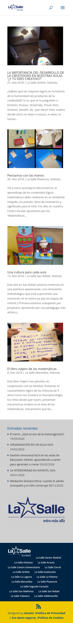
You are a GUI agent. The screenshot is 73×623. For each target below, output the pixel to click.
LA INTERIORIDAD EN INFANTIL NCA (32, 470)
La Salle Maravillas (36, 372)
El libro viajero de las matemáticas (32, 369)
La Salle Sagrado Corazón (34, 586)
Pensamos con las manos (25, 175)
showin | (30, 613)
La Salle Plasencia (38, 179)
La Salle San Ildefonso (21, 591)
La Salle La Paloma (47, 576)
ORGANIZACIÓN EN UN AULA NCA (31, 444)
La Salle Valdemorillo (46, 596)
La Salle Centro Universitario (24, 567)
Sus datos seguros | (25, 618)
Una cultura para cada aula (26, 272)
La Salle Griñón (36, 82)
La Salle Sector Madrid (48, 557)
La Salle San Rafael (38, 276)
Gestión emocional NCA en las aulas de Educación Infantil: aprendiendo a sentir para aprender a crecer (35, 459)
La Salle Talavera (20, 596)
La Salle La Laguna (21, 576)
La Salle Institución (45, 572)
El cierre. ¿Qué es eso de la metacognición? (37, 434)
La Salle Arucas (46, 562)
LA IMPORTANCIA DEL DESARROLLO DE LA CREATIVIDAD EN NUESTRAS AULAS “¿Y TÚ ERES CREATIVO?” (35, 75)
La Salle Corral (53, 567)
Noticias (52, 82)
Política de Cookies (51, 618)
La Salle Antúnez (23, 562)
